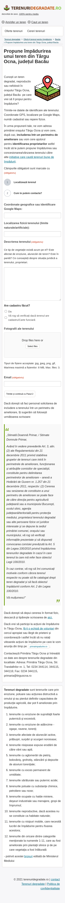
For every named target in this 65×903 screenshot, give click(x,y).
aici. (50, 617)
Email (14, 378)
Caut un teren (39, 22)
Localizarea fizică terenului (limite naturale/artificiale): (26, 225)
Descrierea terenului (23, 242)
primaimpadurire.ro (38, 646)
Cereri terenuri (36, 31)
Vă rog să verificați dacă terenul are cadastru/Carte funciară (28, 317)
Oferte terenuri (14, 31)
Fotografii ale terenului (19, 328)
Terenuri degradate (33, 883)
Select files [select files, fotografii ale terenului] (32, 346)
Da (9, 311)
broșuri (28, 856)
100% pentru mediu (29, 14)
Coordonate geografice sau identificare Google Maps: (29, 207)
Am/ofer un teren (15, 22)
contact (55, 879)
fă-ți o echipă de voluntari (38, 628)
